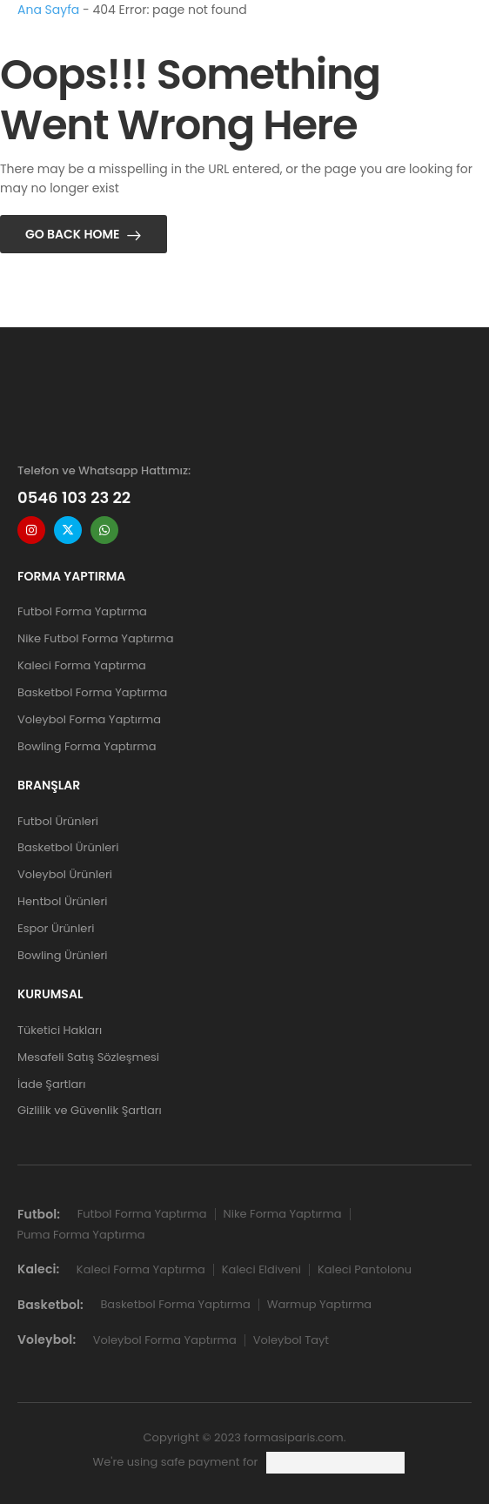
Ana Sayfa (48, 9)
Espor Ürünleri (55, 928)
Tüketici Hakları (59, 1030)
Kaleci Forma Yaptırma (81, 665)
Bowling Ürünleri (62, 955)
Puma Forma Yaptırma (81, 1234)
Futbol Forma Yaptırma (82, 611)
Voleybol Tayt (291, 1340)
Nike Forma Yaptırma (283, 1213)
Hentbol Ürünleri (62, 901)
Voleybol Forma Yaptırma (89, 719)
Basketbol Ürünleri (67, 847)
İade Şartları (51, 1084)
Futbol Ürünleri (57, 821)
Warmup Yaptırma (319, 1304)
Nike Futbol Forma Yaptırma (95, 638)
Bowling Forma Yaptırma (86, 746)
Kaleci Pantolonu (365, 1269)
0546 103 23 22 (74, 497)
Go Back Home (72, 234)
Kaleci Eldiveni (261, 1269)
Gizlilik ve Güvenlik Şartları (89, 1110)
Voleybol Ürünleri (64, 874)
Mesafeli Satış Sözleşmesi (88, 1057)
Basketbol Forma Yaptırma (92, 692)
